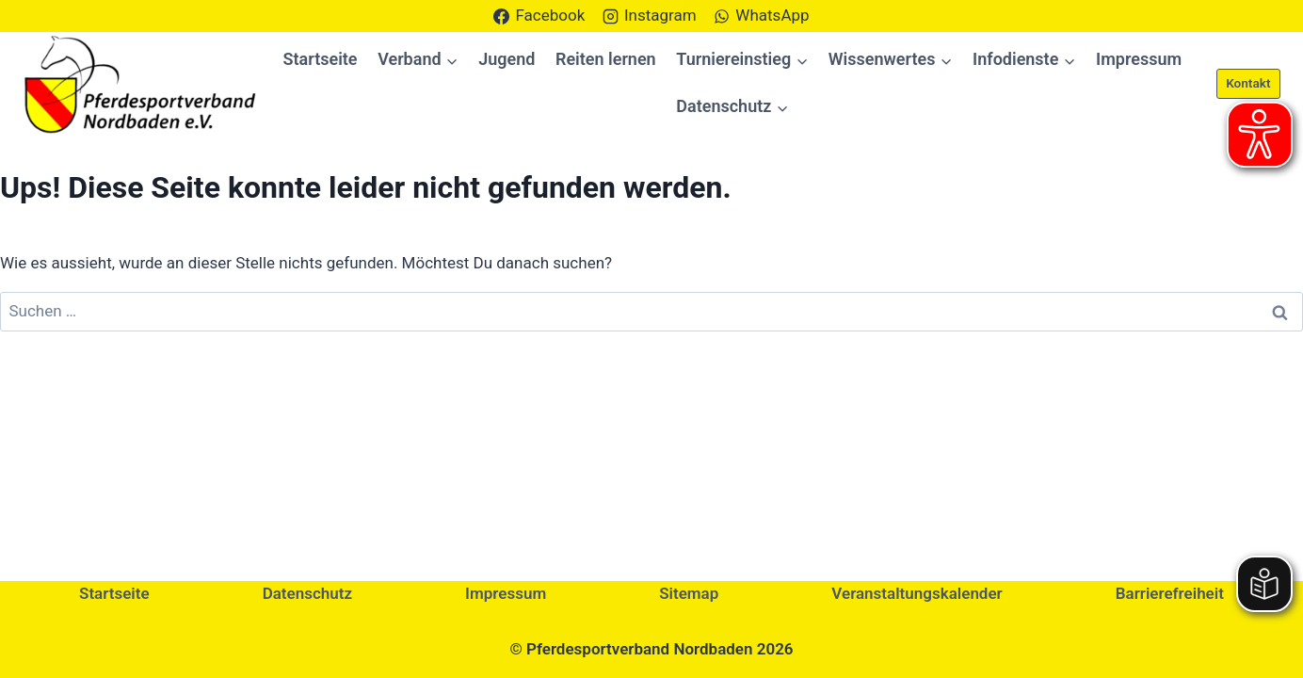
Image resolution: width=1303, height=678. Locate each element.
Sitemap (688, 593)
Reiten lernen (605, 59)
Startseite (320, 59)
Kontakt (1248, 82)
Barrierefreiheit (1170, 593)
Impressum (1139, 59)
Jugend (506, 59)
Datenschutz (307, 593)
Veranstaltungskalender (916, 593)
